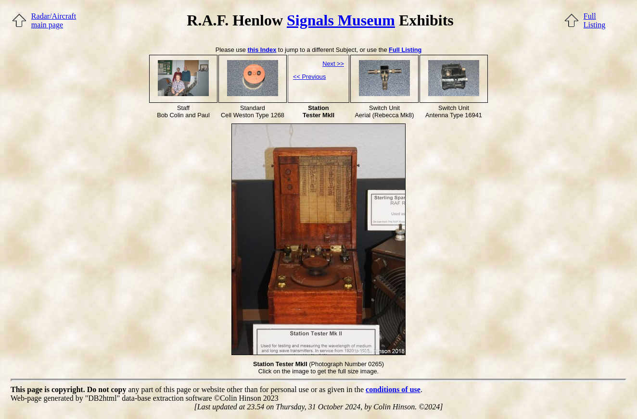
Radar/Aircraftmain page (53, 20)
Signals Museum (341, 20)
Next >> (333, 63)
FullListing (594, 20)
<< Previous (309, 76)
